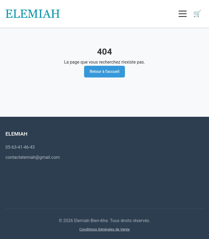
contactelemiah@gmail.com (32, 157)
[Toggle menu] (183, 14)
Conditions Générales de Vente (104, 229)
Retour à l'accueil (104, 71)
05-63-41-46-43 (20, 147)
